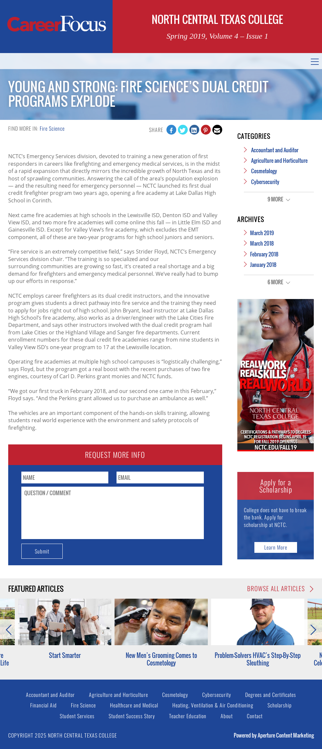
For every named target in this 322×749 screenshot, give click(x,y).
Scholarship (280, 705)
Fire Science (52, 128)
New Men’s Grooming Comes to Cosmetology (161, 659)
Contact (255, 716)
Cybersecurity (265, 182)
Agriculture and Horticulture (279, 160)
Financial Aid (43, 705)
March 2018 (262, 243)
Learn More (275, 547)
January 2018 (263, 265)
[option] (161, 632)
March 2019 (262, 233)
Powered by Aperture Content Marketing (274, 735)
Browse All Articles (280, 588)
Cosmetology (264, 171)
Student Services (77, 716)
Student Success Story (132, 716)
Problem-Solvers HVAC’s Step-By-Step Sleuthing (258, 659)
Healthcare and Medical (134, 705)
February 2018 (264, 254)
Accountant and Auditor (274, 150)
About (227, 716)
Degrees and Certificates (270, 695)
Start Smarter (65, 655)
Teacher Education (187, 716)
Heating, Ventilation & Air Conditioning (212, 705)
